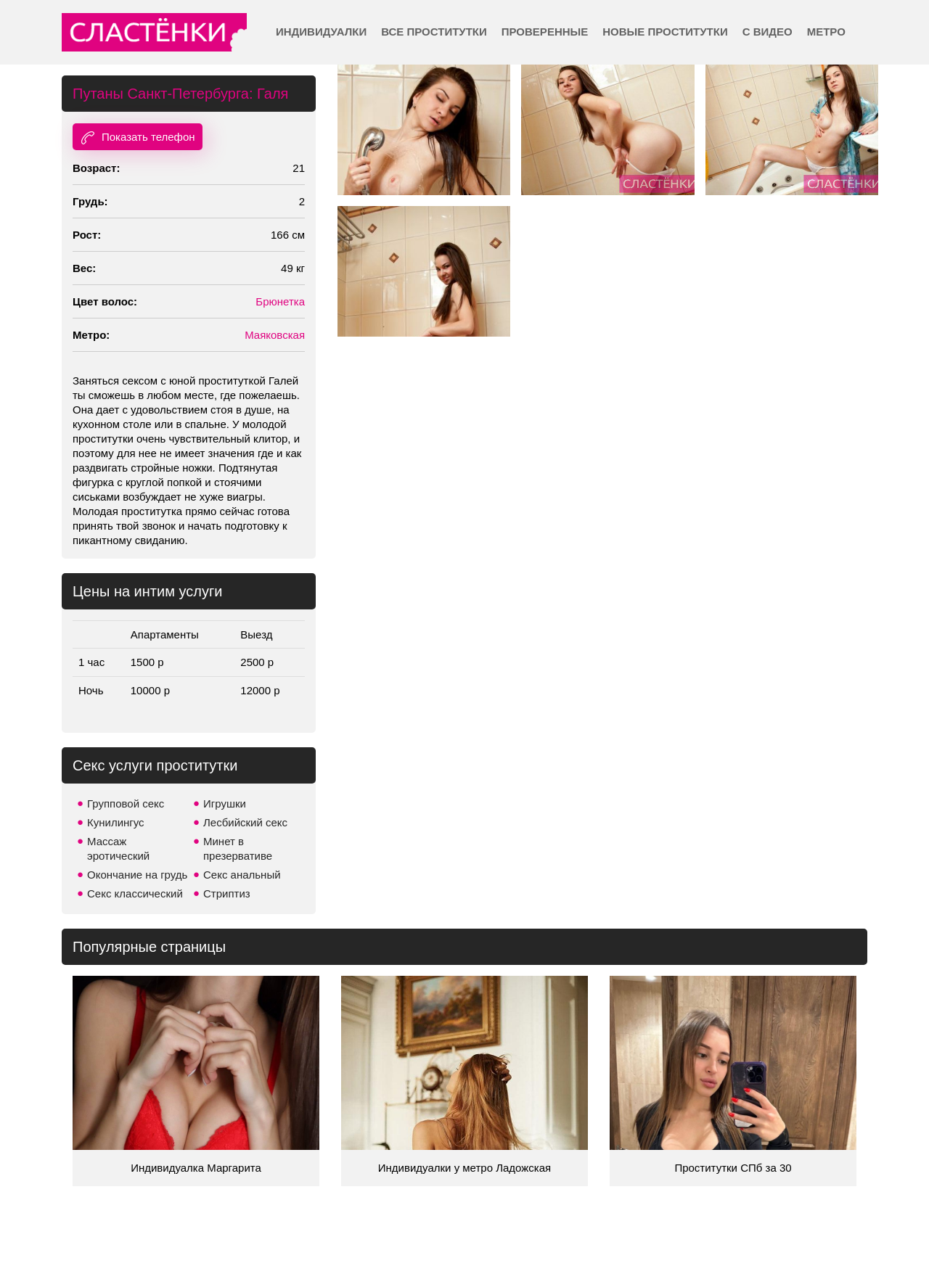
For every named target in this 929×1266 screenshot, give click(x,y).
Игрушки (224, 803)
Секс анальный (242, 874)
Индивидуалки (321, 31)
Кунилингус (115, 822)
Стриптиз (226, 893)
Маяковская (275, 335)
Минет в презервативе (237, 848)
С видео (767, 31)
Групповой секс (125, 803)
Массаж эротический (118, 848)
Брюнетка (280, 301)
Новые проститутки (664, 31)
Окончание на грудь (137, 874)
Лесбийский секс (245, 822)
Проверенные (545, 31)
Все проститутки (434, 31)
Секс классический (135, 893)
